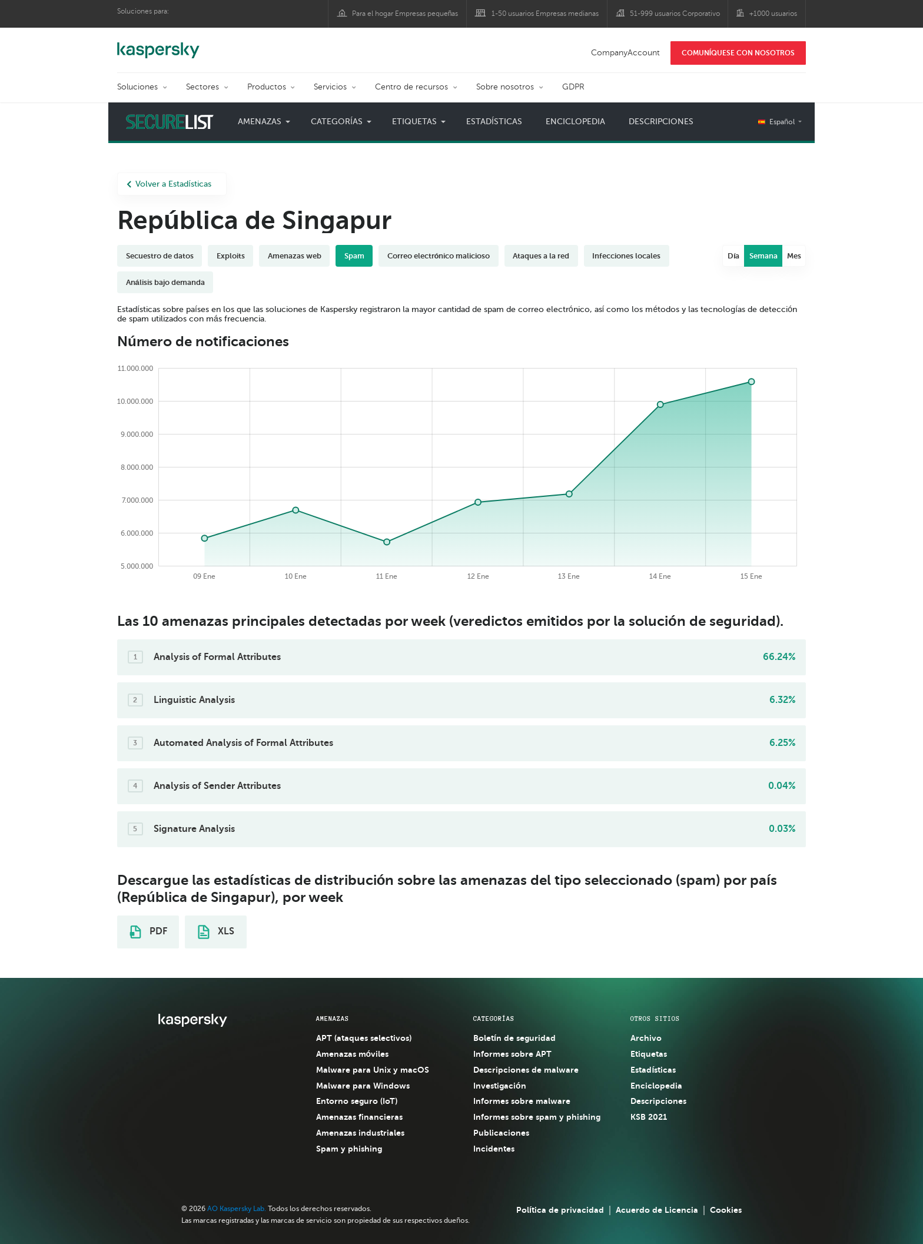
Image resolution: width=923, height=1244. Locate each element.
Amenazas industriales (360, 1132)
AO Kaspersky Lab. (236, 1209)
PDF (148, 932)
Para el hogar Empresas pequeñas (405, 13)
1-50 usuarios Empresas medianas (545, 13)
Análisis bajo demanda (165, 282)
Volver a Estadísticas (169, 184)
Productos (266, 86)
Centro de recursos (411, 86)
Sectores (202, 86)
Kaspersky (158, 44)
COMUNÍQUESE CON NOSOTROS (738, 53)
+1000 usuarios (773, 13)
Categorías (337, 121)
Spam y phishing (349, 1148)
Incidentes (493, 1148)
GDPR (573, 86)
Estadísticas (494, 121)
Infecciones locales (626, 255)
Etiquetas (414, 121)
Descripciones (661, 121)
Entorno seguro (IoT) (356, 1101)
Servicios (330, 86)
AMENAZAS (332, 1018)
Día (734, 255)
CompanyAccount (625, 52)
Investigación (499, 1085)
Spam (354, 255)
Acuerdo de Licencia (657, 1210)
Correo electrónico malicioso (438, 255)
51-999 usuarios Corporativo (675, 13)
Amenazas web (294, 255)
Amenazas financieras (359, 1117)
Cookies (726, 1210)
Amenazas (259, 121)
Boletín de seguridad (514, 1038)
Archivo (646, 1038)
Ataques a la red (541, 255)
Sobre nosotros (505, 86)
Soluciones (137, 86)
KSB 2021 (648, 1117)
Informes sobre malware (521, 1101)
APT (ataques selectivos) (363, 1038)
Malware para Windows (363, 1085)
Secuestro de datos (160, 255)
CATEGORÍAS (493, 1018)
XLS (216, 932)
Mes (794, 255)
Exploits (231, 255)
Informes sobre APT (512, 1054)
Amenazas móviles (352, 1054)
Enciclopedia (575, 121)
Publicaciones (501, 1132)
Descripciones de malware (526, 1069)
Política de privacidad (560, 1210)
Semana (763, 255)
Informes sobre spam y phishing (536, 1117)
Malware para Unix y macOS (372, 1069)
